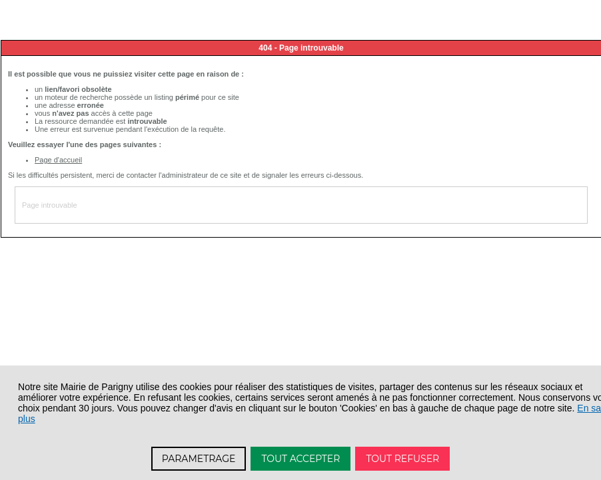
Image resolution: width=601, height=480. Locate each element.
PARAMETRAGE (199, 459)
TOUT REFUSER (402, 459)
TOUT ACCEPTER (300, 459)
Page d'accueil (58, 160)
